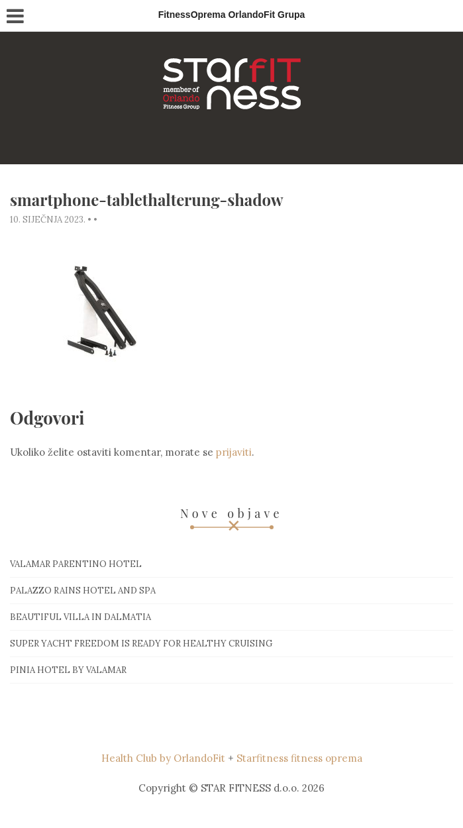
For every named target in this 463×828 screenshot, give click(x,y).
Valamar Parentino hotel (76, 564)
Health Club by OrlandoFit (163, 758)
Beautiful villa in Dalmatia (80, 617)
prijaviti (234, 452)
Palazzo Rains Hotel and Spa (83, 590)
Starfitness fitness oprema (299, 758)
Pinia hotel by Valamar (68, 670)
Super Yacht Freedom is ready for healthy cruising (141, 643)
